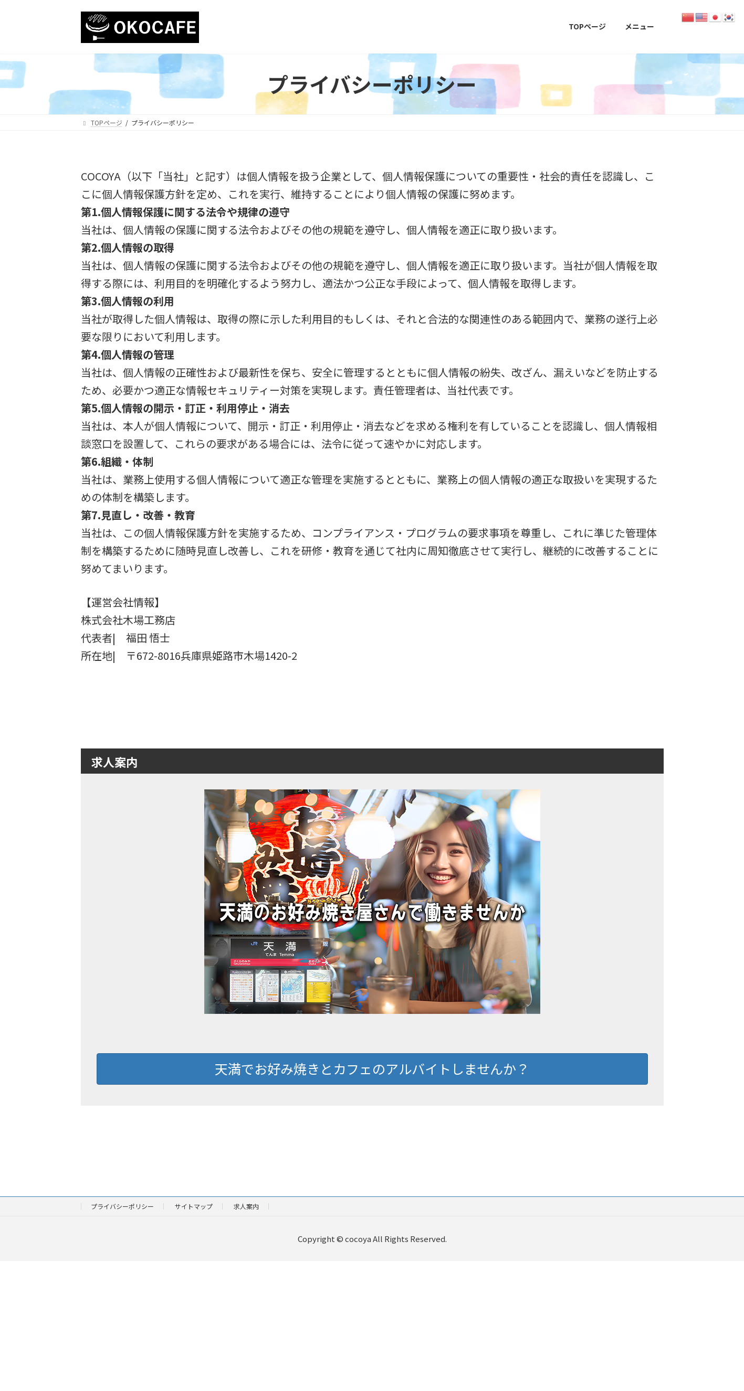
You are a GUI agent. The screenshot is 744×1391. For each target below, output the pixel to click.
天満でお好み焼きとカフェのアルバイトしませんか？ (372, 1068)
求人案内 (246, 1206)
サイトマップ (194, 1206)
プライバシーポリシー (122, 1206)
